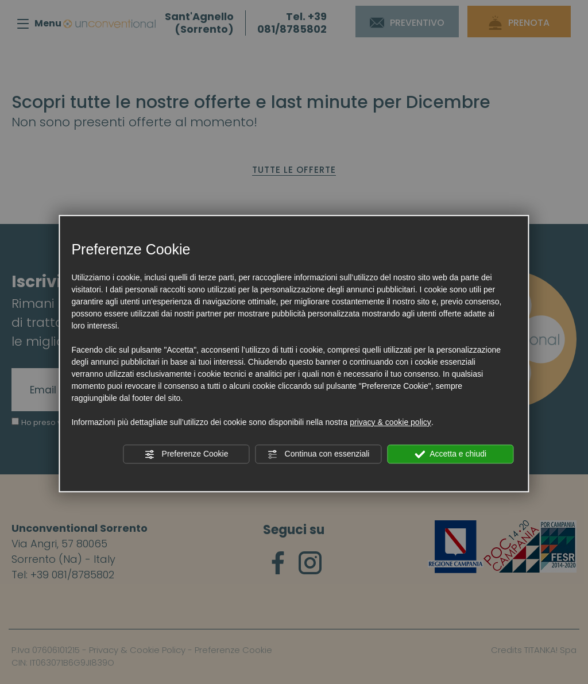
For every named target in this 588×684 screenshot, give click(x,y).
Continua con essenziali (319, 454)
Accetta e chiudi (450, 454)
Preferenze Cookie (187, 454)
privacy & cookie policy (390, 422)
